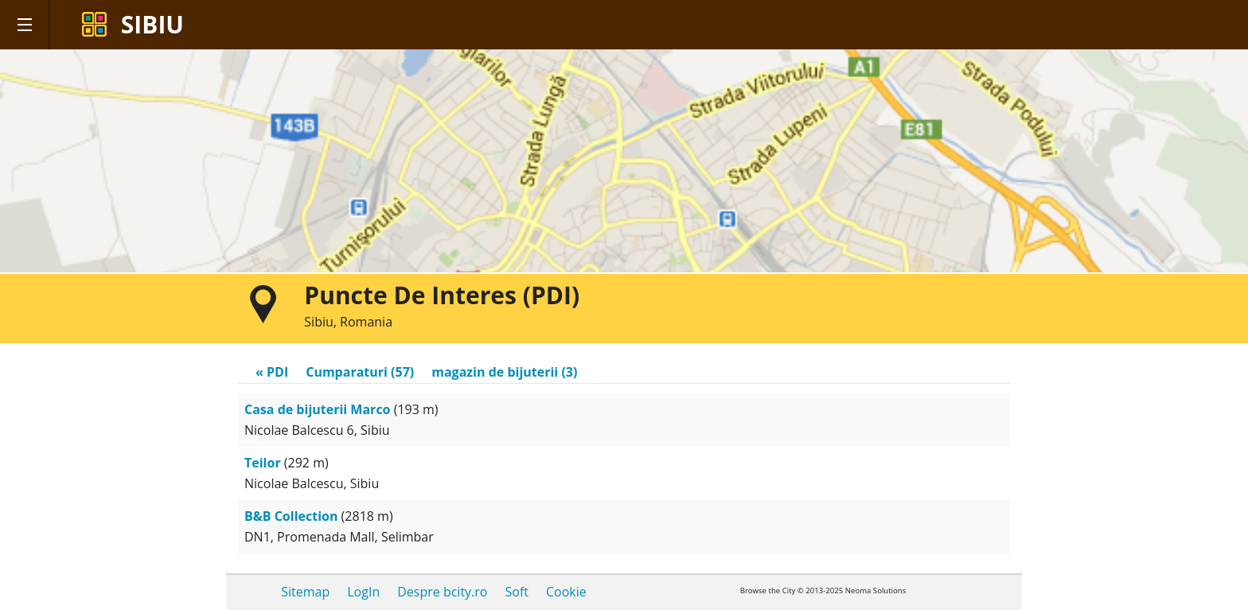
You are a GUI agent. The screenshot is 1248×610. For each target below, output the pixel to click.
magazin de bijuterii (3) (504, 372)
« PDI (271, 372)
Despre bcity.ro (442, 591)
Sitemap (305, 591)
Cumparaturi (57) (360, 372)
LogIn (363, 591)
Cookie (566, 591)
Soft (516, 591)
